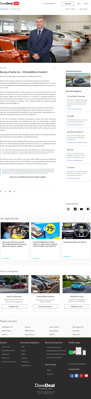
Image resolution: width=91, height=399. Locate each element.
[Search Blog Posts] (50, 3)
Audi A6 (27, 327)
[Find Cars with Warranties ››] (78, 160)
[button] (78, 80)
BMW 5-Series (6, 331)
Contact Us (25, 362)
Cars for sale (6, 347)
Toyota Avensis (30, 334)
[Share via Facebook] (1, 191)
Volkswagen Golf (7, 327)
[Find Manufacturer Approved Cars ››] (78, 143)
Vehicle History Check (9, 362)
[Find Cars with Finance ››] (78, 178)
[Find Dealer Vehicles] (45, 306)
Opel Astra (75, 331)
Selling (23, 354)
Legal (40, 393)
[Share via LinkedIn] (10, 191)
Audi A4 (4, 334)
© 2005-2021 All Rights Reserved (45, 392)
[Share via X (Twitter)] (5, 191)
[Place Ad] (68, 3)
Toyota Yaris (76, 334)
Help (22, 347)
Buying (23, 350)
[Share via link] (14, 191)
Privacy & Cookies (48, 393)
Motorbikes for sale (8, 350)
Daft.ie (49, 370)
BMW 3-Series (29, 331)
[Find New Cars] (13, 306)
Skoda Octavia (53, 331)
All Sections (5, 354)
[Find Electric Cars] (76, 306)
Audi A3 (51, 334)
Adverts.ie (50, 374)
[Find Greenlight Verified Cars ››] (78, 125)
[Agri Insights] (83, 9)
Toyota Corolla (54, 327)
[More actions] (55, 68)
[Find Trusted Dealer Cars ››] (78, 109)
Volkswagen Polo (77, 327)
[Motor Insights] (70, 9)
